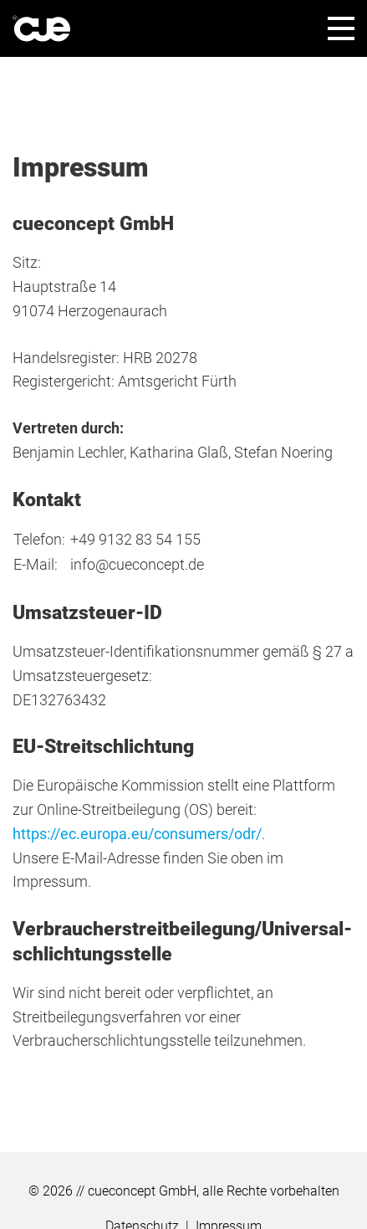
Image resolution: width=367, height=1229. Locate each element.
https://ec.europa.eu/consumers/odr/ (137, 833)
